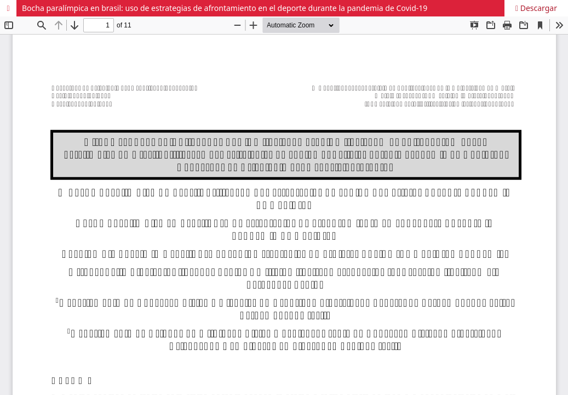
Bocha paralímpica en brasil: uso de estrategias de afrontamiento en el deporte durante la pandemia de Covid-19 (224, 8)
